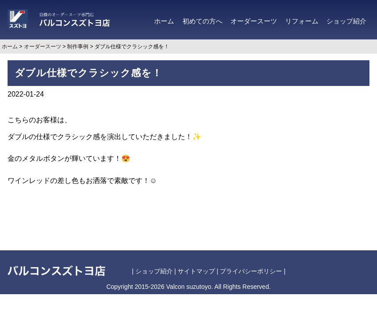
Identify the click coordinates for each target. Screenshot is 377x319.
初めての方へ (202, 21)
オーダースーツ (253, 21)
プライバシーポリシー (251, 271)
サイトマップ (196, 271)
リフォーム (301, 21)
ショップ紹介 (346, 21)
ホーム (164, 21)
